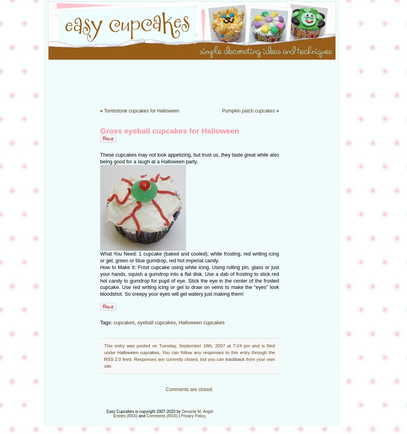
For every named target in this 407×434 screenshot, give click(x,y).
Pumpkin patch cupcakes (248, 111)
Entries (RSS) (125, 416)
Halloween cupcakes (201, 323)
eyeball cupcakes (157, 323)
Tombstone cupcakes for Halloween (141, 111)
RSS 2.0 (112, 359)
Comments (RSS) (161, 416)
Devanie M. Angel (197, 411)
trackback (234, 359)
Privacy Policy (193, 416)
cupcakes (124, 323)
